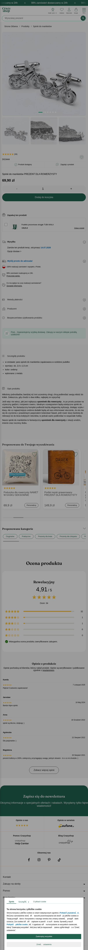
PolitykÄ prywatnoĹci (69, 913)
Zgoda (11, 902)
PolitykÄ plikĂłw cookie (17, 924)
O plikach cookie (39, 902)
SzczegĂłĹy (23, 902)
